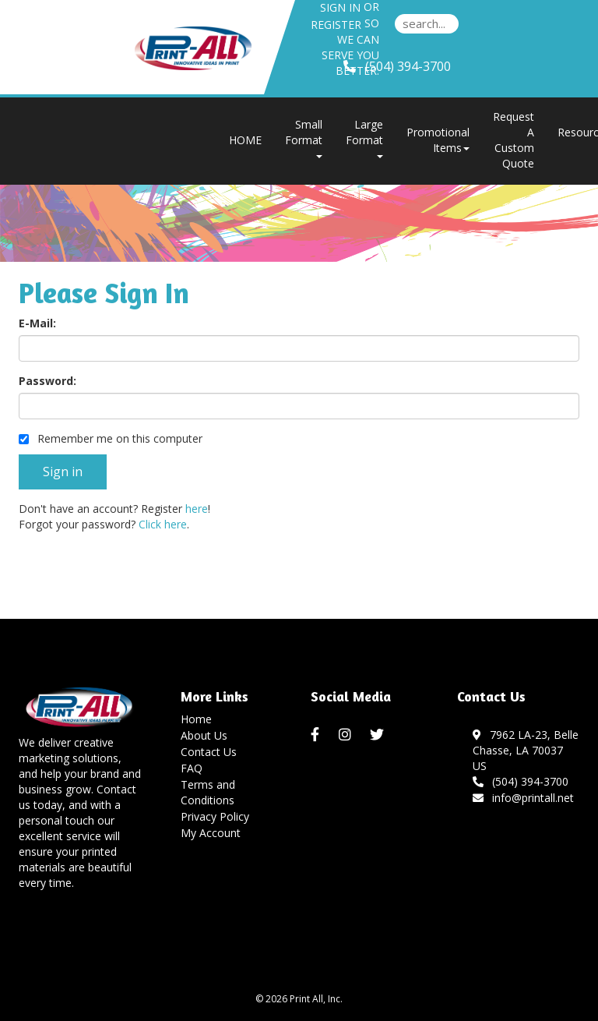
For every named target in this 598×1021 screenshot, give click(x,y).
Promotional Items (438, 140)
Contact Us (209, 751)
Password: (47, 380)
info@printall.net (524, 797)
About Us (204, 735)
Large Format (364, 137)
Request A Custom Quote (513, 140)
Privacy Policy (215, 816)
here (196, 508)
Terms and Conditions (208, 792)
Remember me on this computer (110, 438)
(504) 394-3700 (521, 781)
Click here (163, 524)
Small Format (303, 137)
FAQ (191, 768)
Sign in (340, 7)
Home (196, 719)
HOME (245, 139)
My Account (211, 832)
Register (336, 24)
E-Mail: (37, 323)
